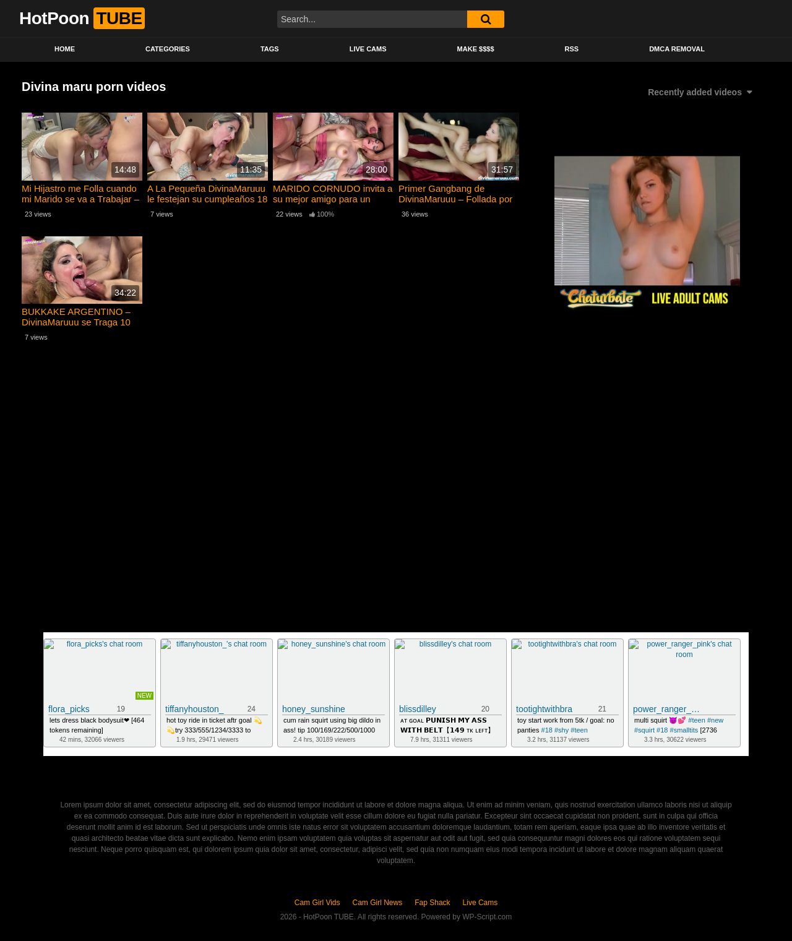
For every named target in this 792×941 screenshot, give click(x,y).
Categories (167, 49)
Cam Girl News (378, 902)
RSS (572, 49)
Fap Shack (432, 902)
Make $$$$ (475, 49)
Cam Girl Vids (317, 902)
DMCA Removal (677, 49)
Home (64, 49)
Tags (269, 49)
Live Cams (368, 49)
